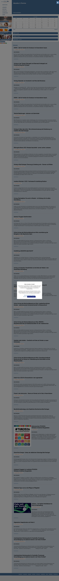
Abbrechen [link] (25, 296)
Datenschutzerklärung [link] (27, 295)
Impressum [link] (33, 295)
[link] (57, 2)
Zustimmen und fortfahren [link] (31, 296)
